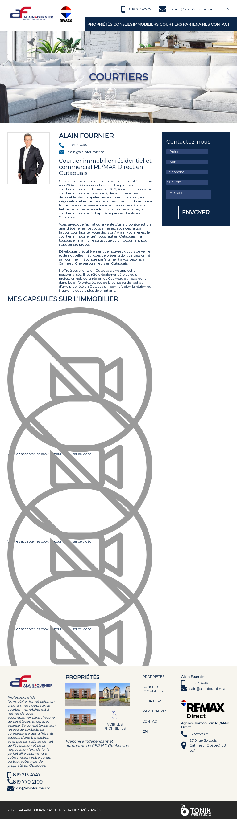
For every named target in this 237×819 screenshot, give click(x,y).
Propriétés (99, 24)
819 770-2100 (28, 782)
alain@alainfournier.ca (192, 9)
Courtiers (171, 24)
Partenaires (196, 24)
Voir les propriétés (115, 726)
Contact (220, 24)
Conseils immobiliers (135, 24)
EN (145, 731)
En (227, 9)
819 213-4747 (140, 9)
